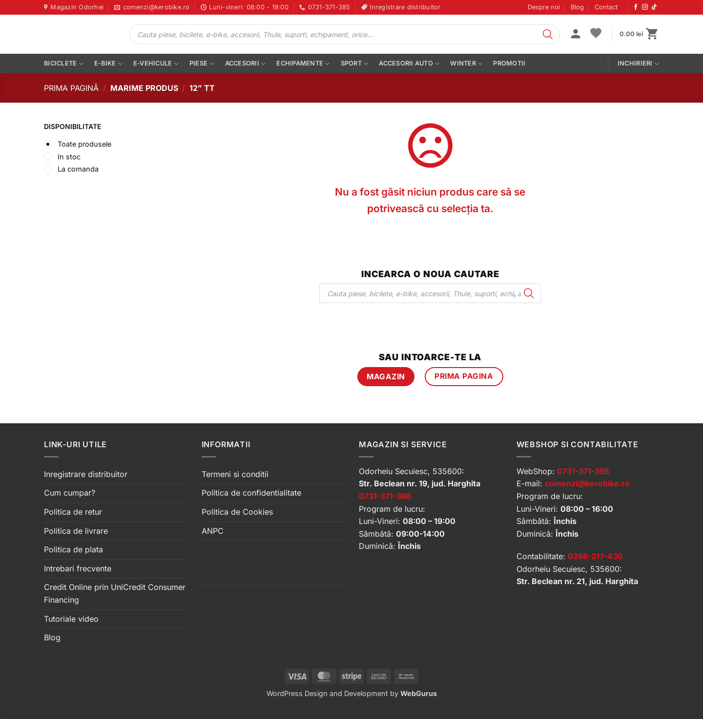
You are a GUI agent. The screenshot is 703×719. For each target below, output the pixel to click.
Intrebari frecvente (77, 568)
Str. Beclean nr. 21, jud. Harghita (577, 581)
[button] (575, 34)
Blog (577, 7)
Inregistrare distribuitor (85, 474)
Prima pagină (71, 88)
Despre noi (544, 7)
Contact (606, 7)
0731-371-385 (583, 471)
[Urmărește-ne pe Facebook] (636, 7)
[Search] (548, 34)
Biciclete (63, 63)
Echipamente (303, 63)
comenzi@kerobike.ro (587, 483)
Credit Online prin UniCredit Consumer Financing (115, 593)
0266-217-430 (595, 556)
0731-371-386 (385, 496)
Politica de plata (73, 549)
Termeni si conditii (235, 474)
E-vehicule (156, 63)
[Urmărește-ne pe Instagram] (645, 7)
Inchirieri (638, 63)
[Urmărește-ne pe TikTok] (654, 7)
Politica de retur (73, 512)
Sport (355, 63)
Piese (201, 63)
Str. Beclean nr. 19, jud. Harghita (419, 483)
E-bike (108, 63)
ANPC (213, 531)
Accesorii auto (409, 63)
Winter (466, 63)
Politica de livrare (76, 531)
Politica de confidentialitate (251, 493)
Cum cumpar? (69, 493)
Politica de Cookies (237, 512)
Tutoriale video (71, 619)
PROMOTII (509, 63)
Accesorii (245, 63)
